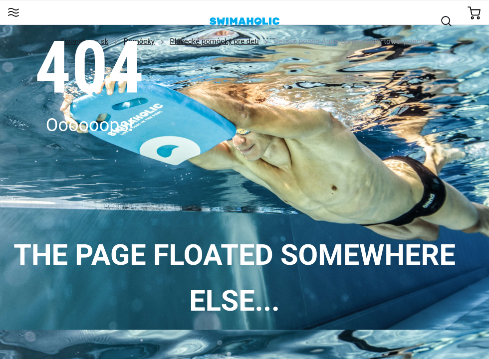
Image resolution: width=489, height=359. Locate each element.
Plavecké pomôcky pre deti (214, 41)
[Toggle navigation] (13, 13)
